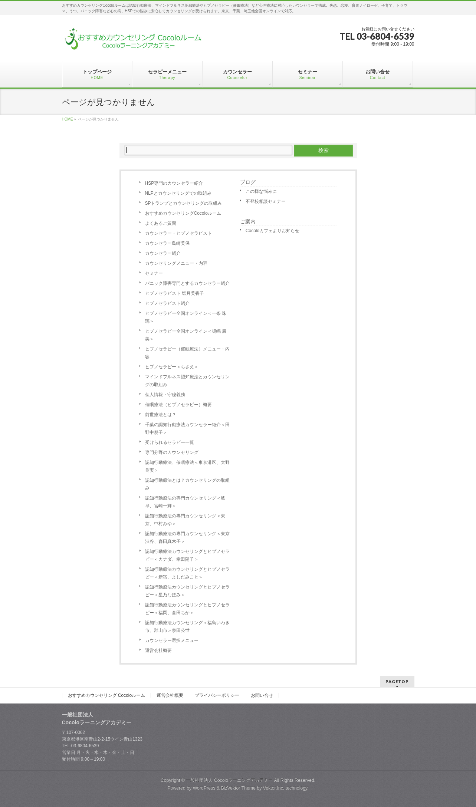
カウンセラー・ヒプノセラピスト (178, 233)
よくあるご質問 (160, 223)
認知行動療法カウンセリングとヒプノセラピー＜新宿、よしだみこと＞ (187, 573)
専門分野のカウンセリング (171, 452)
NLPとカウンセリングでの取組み (178, 193)
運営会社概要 (158, 650)
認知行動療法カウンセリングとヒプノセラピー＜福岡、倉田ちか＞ (187, 608)
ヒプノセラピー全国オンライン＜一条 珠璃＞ (185, 317)
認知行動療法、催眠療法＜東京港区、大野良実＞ (187, 466)
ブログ (248, 182)
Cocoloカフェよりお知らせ (272, 230)
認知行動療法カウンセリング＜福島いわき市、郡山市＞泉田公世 (187, 626)
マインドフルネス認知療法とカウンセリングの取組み (187, 380)
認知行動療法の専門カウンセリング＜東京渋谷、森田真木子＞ (187, 537)
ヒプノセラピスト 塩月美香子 (174, 293)
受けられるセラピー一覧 (169, 442)
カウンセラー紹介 (163, 253)
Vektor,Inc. (274, 788)
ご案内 (248, 221)
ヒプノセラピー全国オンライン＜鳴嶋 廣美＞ (185, 335)
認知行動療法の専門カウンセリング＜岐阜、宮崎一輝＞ (185, 501)
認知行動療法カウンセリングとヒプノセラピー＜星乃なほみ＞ (187, 590)
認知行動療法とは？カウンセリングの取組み (187, 484)
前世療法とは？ (160, 414)
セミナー (154, 273)
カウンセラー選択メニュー (171, 640)
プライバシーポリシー (217, 695)
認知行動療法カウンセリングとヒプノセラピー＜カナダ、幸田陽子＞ (187, 555)
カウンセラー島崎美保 (167, 243)
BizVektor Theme (238, 788)
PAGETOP (397, 681)
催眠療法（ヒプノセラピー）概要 (178, 404)
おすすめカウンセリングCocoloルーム (183, 213)
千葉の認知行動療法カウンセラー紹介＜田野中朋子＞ (187, 428)
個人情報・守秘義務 (165, 394)
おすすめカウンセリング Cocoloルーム (106, 695)
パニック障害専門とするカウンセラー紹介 (187, 283)
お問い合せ (262, 695)
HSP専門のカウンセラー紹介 (174, 183)
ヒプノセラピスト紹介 (167, 303)
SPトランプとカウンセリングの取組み (183, 203)
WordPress (204, 788)
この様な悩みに (261, 191)
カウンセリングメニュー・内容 (176, 263)
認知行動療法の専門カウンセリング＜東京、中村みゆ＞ (185, 519)
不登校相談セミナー (266, 201)
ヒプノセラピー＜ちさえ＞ (171, 366)
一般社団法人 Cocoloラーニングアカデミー (229, 780)
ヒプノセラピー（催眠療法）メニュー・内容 (187, 352)
